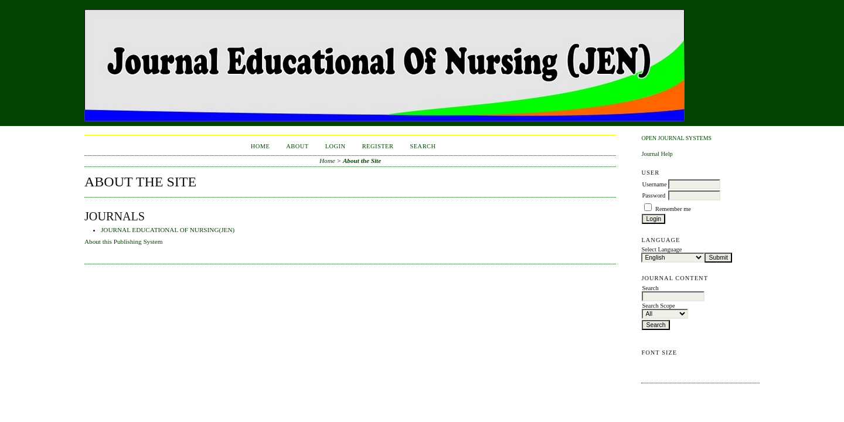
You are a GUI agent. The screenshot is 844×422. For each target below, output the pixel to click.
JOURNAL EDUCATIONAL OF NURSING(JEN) (167, 229)
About (297, 146)
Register (378, 146)
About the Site (362, 160)
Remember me (673, 209)
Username (654, 184)
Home (260, 146)
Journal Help (656, 154)
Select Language (661, 249)
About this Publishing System (123, 241)
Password (653, 195)
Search (422, 146)
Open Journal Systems (676, 138)
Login (335, 146)
